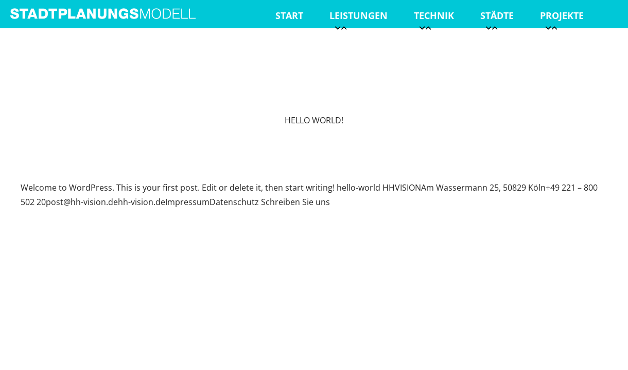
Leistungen (358, 18)
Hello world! (314, 120)
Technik (434, 18)
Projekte (562, 18)
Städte (497, 18)
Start (289, 15)
